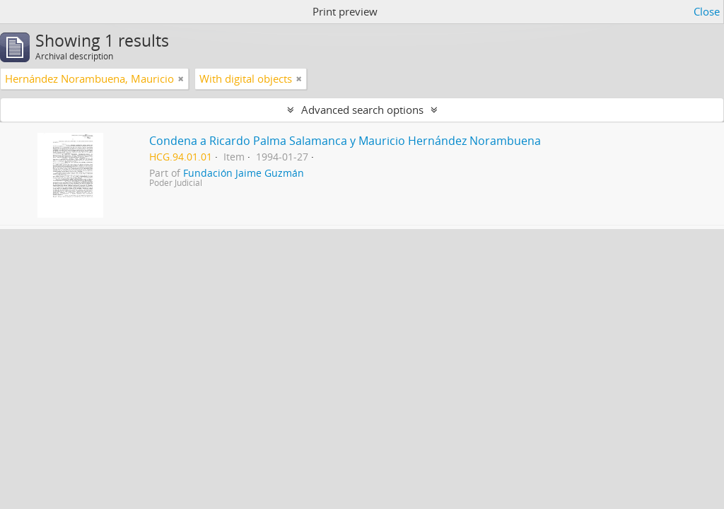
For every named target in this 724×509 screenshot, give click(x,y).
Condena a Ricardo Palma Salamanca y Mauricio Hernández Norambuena (345, 140)
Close (707, 11)
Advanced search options (362, 110)
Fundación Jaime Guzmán (243, 173)
